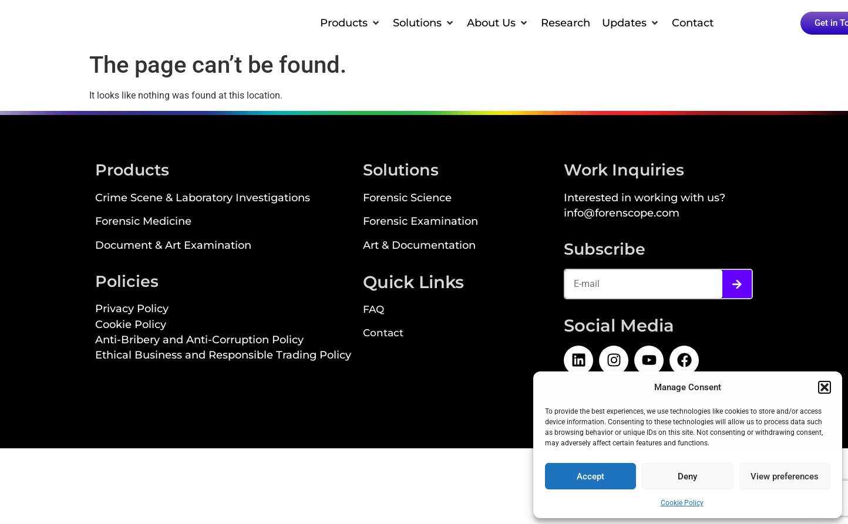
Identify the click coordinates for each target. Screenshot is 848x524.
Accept (590, 476)
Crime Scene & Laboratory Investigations (202, 198)
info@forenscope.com (621, 214)
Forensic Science (407, 198)
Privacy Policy (132, 309)
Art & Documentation (419, 246)
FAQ (373, 310)
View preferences (785, 476)
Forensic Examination (420, 222)
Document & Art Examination (173, 246)
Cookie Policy (682, 503)
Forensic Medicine (143, 222)
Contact (383, 334)
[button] (824, 387)
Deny (687, 476)
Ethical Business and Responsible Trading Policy (223, 356)
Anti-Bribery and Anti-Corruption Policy (199, 340)
